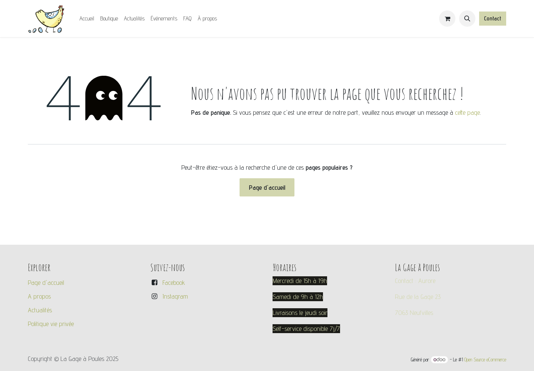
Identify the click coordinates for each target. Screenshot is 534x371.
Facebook (173, 282)
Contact (492, 18)
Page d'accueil (267, 187)
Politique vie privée (51, 324)
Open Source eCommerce (485, 359)
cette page (467, 112)
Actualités (40, 310)
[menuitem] (86, 18)
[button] (467, 18)
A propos (39, 296)
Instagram (175, 296)
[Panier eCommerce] (447, 18)
